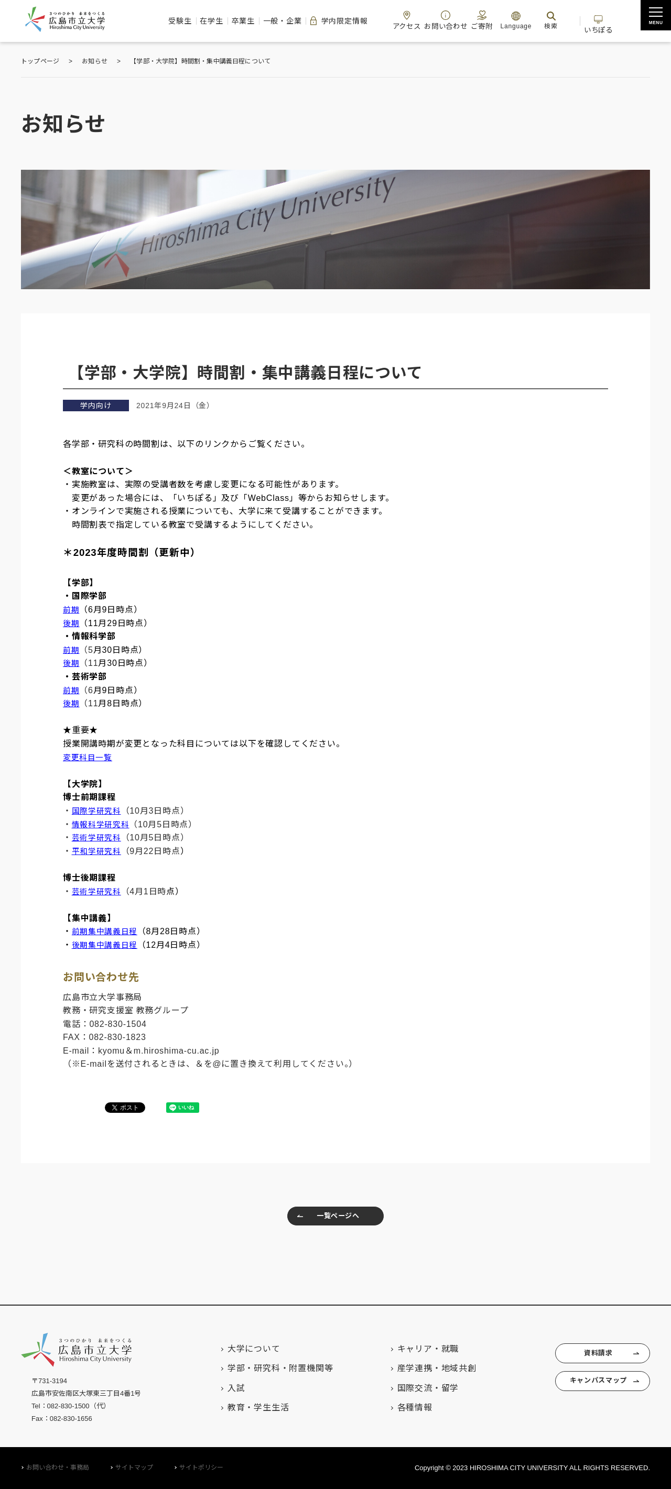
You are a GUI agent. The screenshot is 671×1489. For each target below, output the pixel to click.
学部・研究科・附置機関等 (265, 1368)
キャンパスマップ (591, 1387)
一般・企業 (253, 21)
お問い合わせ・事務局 (57, 1467)
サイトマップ (134, 1467)
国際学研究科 (98, 810)
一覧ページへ (324, 1218)
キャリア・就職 (412, 1348)
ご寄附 (486, 20)
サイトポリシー (201, 1467)
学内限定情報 (319, 21)
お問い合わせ (444, 20)
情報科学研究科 (103, 824)
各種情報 (399, 1407)
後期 (72, 663)
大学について (238, 1348)
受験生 (125, 21)
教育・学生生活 (243, 1407)
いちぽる (617, 20)
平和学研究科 (98, 851)
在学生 (165, 21)
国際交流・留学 (412, 1388)
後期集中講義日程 (107, 944)
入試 (221, 1388)
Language (524, 20)
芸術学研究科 (98, 837)
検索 (560, 20)
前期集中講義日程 (107, 931)
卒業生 (205, 21)
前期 (72, 609)
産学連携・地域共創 (421, 1368)
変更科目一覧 (89, 757)
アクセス (398, 20)
